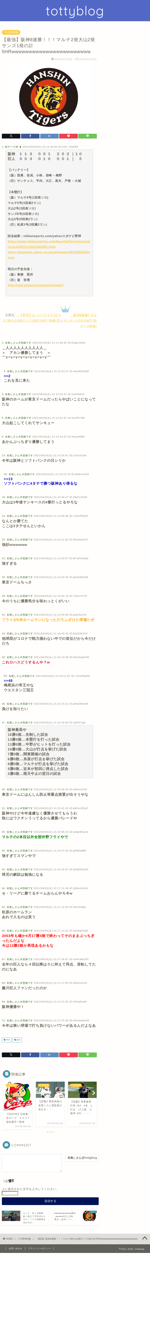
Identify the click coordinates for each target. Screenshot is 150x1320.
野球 (7, 1040)
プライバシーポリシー (39, 1248)
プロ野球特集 (11, 32)
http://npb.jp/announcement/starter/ (36, 285)
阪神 (18, 1040)
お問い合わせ (15, 1248)
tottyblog (75, 11)
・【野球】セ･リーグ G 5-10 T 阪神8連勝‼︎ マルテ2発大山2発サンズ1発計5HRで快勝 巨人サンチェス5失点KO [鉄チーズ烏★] (50, 321)
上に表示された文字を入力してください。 (30, 1189)
